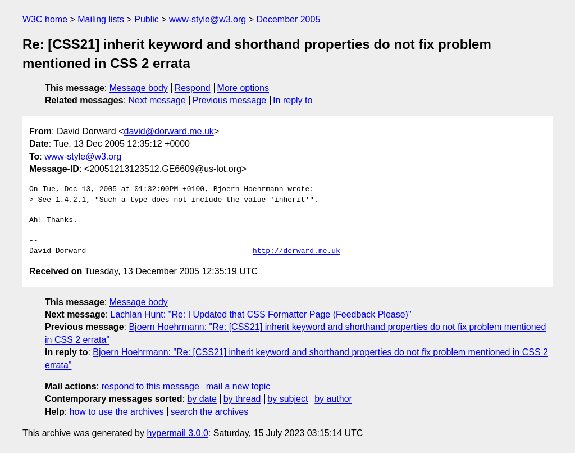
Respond (193, 88)
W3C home (44, 19)
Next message (157, 100)
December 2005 (288, 19)
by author (333, 399)
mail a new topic (238, 386)
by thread (242, 399)
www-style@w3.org (207, 19)
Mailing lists (100, 19)
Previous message (230, 100)
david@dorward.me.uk (169, 131)
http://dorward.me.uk (296, 251)
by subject (287, 399)
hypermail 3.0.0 (177, 433)
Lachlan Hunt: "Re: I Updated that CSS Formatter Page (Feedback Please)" (261, 314)
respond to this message (150, 386)
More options (243, 88)
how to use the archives (117, 411)
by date (201, 399)
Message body (138, 88)
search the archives (210, 411)
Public (146, 19)
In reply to (292, 100)
